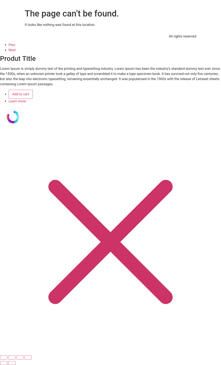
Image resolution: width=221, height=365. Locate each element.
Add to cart (20, 94)
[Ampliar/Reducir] (3, 357)
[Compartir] (20, 357)
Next (12, 50)
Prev (12, 45)
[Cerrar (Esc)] (28, 357)
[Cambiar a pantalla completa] (11, 357)
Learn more (17, 101)
